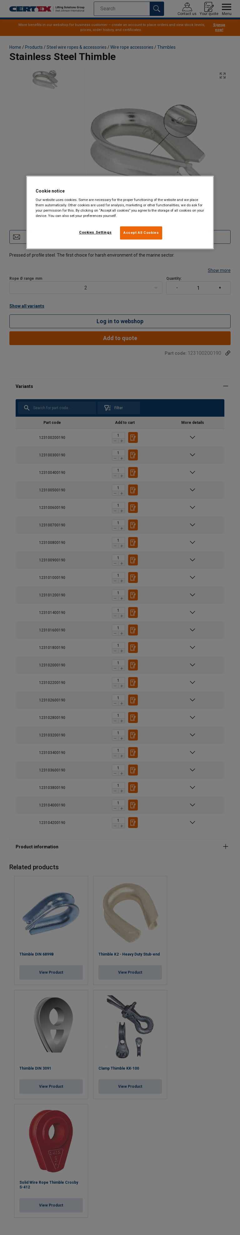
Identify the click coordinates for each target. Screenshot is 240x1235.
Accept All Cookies (141, 233)
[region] (120, 212)
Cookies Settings (95, 232)
